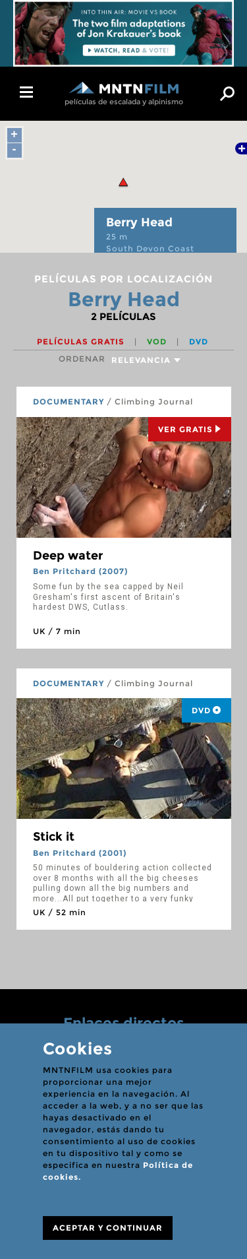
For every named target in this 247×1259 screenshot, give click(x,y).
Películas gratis (82, 341)
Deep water (68, 555)
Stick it (53, 836)
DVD (198, 341)
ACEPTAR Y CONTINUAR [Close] (108, 1228)
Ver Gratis (189, 429)
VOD (158, 341)
